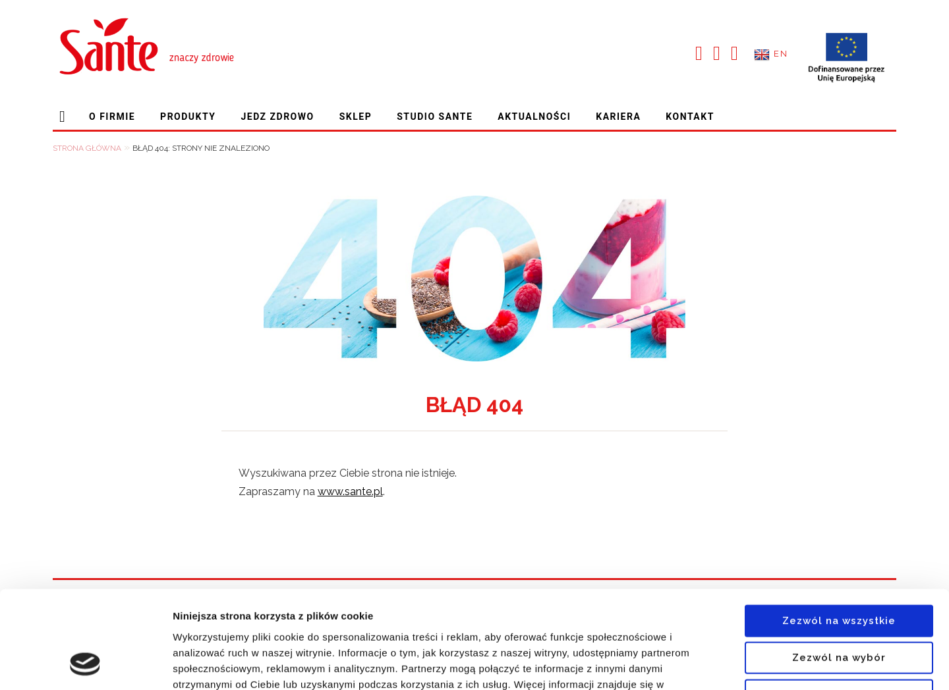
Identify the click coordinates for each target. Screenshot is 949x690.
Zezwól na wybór (839, 569)
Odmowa (839, 606)
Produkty (188, 116)
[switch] (378, 663)
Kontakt (690, 116)
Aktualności (534, 116)
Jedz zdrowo (277, 116)
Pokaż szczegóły (703, 664)
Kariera (618, 116)
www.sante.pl (350, 492)
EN (780, 54)
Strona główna (64, 116)
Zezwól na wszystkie (839, 531)
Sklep (355, 116)
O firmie (112, 116)
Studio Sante (435, 116)
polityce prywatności (258, 610)
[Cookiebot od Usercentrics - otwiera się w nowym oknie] (85, 664)
